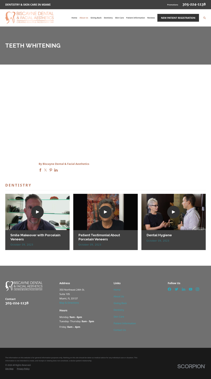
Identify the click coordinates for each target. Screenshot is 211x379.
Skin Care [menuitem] (119, 17)
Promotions (172, 4)
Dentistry (119, 310)
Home (117, 289)
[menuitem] (9, 369)
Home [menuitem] (74, 17)
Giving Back (120, 303)
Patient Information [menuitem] (135, 17)
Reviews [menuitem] (151, 17)
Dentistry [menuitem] (108, 17)
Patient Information (125, 323)
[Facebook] (169, 289)
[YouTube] (190, 289)
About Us (119, 296)
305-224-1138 (194, 4)
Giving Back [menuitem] (96, 17)
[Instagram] (197, 289)
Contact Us (120, 330)
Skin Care (119, 316)
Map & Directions (69, 302)
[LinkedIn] (183, 289)
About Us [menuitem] (84, 17)
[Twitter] (176, 289)
